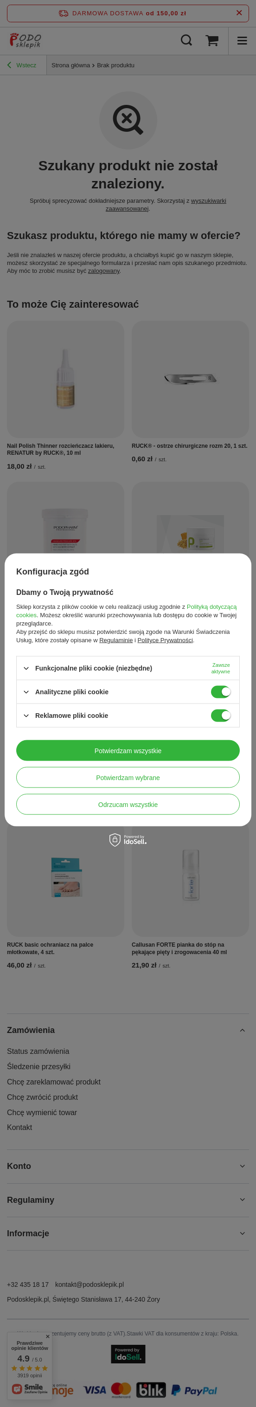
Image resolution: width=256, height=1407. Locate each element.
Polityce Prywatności (165, 640)
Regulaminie (116, 640)
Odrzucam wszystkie (128, 804)
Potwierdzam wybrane (128, 777)
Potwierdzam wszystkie (128, 750)
